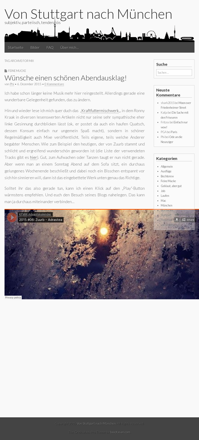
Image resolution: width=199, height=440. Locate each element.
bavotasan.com (120, 432)
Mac (163, 200)
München (166, 205)
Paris (174, 132)
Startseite (16, 47)
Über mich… (69, 47)
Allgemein (167, 166)
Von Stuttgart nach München (88, 13)
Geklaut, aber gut (171, 186)
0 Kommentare (54, 84)
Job (163, 191)
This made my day (172, 220)
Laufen (165, 195)
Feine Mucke (17, 71)
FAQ (50, 47)
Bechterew (167, 176)
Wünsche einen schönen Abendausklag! (66, 77)
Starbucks (167, 210)
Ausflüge (166, 171)
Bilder (35, 47)
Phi (12, 84)
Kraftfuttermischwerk (100, 110)
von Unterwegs (170, 225)
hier (33, 157)
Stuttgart (166, 215)
